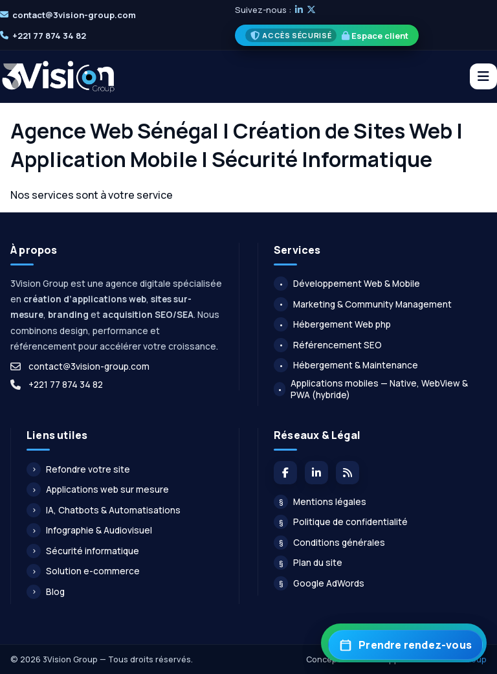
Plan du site (308, 563)
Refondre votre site (78, 469)
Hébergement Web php (332, 324)
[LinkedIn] (299, 9)
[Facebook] (285, 472)
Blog (46, 592)
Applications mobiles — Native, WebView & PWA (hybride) (371, 389)
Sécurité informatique (83, 551)
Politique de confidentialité (341, 522)
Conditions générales (329, 542)
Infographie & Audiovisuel (89, 530)
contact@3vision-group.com (74, 15)
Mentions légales (320, 502)
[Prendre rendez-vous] (405, 645)
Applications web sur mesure (98, 489)
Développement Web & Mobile (347, 283)
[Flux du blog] (347, 472)
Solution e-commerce (83, 571)
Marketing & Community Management (363, 304)
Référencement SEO (328, 345)
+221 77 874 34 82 (49, 35)
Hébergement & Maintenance (346, 365)
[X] (311, 9)
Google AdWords (319, 583)
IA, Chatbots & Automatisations (104, 510)
